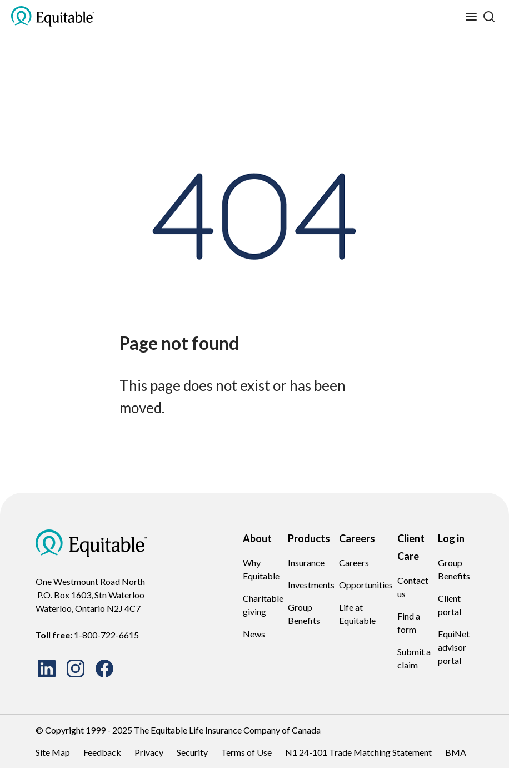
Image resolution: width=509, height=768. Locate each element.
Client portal (449, 605)
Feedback (102, 752)
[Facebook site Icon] (104, 668)
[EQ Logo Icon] (52, 16)
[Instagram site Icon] (75, 668)
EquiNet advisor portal (454, 647)
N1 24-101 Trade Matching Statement (358, 752)
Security (192, 752)
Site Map (53, 752)
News (254, 633)
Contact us (412, 587)
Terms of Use (246, 752)
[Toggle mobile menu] (471, 17)
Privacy (148, 752)
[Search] (489, 17)
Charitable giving (263, 605)
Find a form (408, 623)
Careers (354, 562)
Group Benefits (304, 614)
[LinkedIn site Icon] (47, 668)
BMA (455, 752)
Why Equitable (261, 569)
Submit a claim (414, 658)
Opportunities (366, 584)
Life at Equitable (357, 614)
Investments (311, 584)
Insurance (306, 562)
